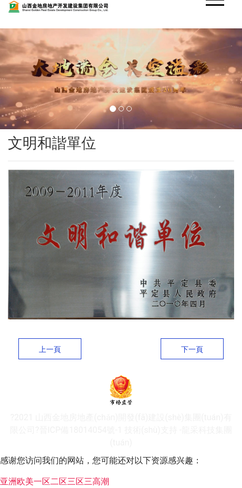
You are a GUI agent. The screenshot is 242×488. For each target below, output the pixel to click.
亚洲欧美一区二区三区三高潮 (54, 481)
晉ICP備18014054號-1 (80, 430)
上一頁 (50, 349)
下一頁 (192, 349)
